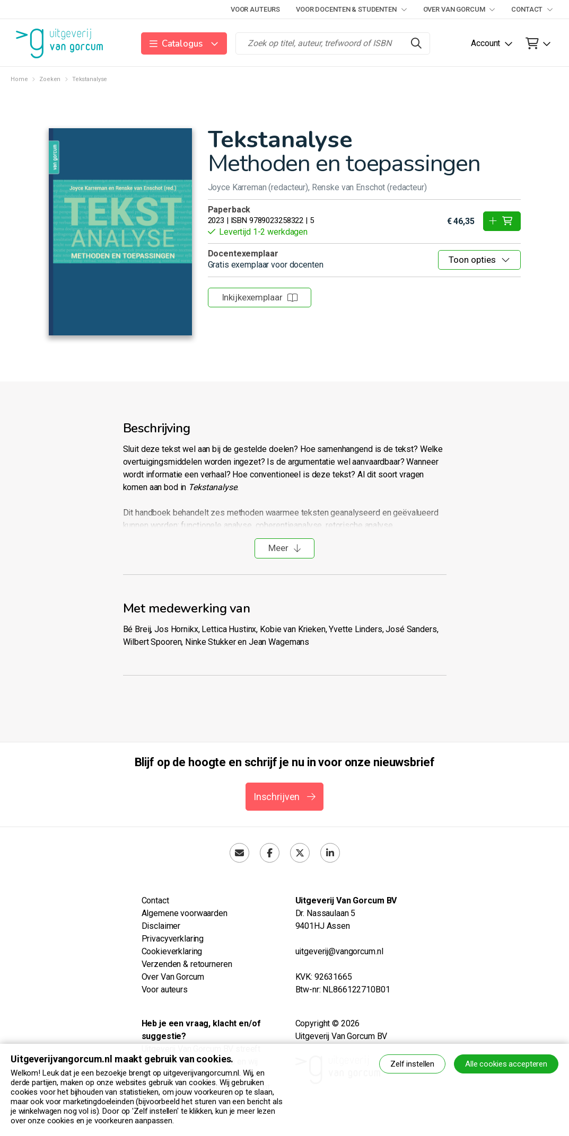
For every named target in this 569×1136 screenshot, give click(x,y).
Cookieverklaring (172, 951)
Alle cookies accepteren (506, 1064)
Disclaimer (161, 926)
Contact (532, 9)
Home (19, 79)
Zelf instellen (412, 1064)
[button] (184, 43)
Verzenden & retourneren (187, 964)
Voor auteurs (255, 9)
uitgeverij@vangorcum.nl (339, 951)
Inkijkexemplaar (260, 297)
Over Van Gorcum (459, 9)
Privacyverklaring (173, 939)
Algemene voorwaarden (184, 913)
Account (485, 43)
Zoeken (49, 79)
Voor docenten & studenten (351, 9)
